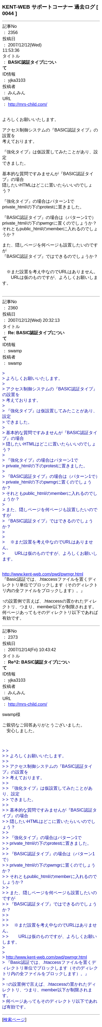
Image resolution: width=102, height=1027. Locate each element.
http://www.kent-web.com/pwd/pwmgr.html (42, 574)
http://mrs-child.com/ (27, 104)
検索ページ (14, 1019)
